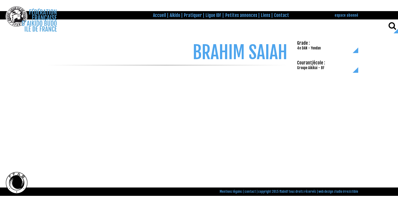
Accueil (159, 15)
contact (250, 192)
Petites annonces (241, 15)
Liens (265, 15)
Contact (281, 15)
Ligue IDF (213, 15)
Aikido (175, 15)
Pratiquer (193, 15)
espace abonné (346, 15)
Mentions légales (231, 192)
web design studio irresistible (338, 192)
